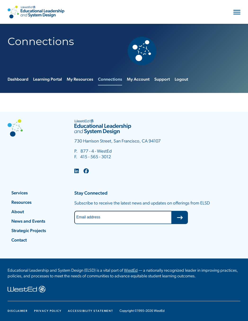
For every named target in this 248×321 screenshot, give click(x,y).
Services (19, 193)
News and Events (28, 221)
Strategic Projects (28, 231)
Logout (181, 79)
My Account (138, 79)
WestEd (131, 270)
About (17, 212)
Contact (19, 240)
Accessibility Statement (90, 311)
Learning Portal (47, 79)
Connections (110, 79)
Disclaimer (18, 311)
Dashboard (18, 79)
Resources (21, 202)
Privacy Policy (48, 311)
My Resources (80, 79)
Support (162, 79)
